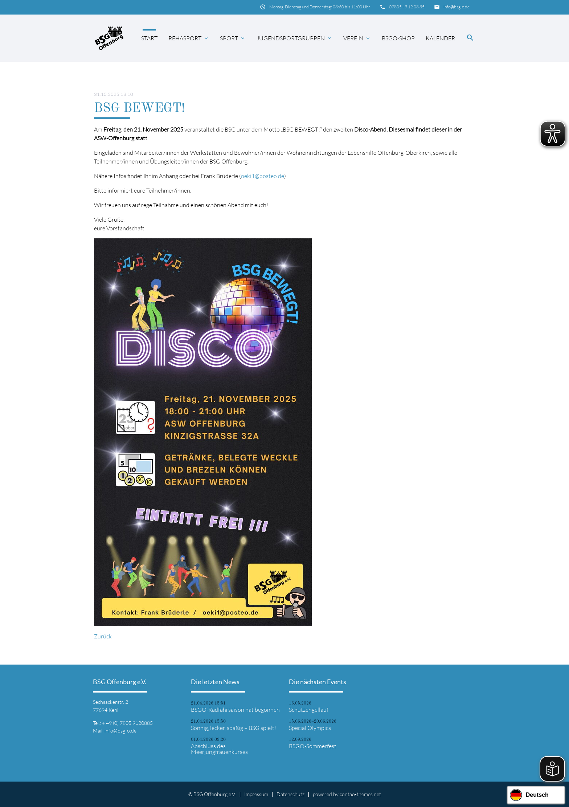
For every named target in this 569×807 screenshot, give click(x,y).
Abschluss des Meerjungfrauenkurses (219, 749)
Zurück (103, 636)
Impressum (256, 794)
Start (149, 38)
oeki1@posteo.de (262, 175)
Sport (233, 38)
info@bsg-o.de (456, 6)
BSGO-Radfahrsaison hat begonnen (235, 710)
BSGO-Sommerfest (312, 746)
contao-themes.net (360, 794)
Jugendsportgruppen (294, 38)
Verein (357, 38)
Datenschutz (290, 794)
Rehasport (188, 38)
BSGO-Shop (398, 38)
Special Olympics (310, 728)
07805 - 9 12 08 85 (407, 6)
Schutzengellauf (308, 710)
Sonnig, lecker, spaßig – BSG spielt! (233, 728)
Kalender (440, 38)
